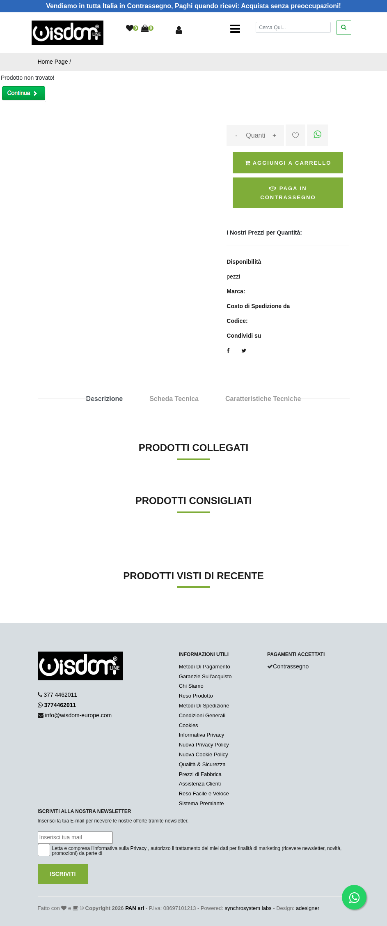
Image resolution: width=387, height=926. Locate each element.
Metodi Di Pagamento (204, 666)
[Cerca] (293, 27)
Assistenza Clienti (200, 784)
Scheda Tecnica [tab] (174, 398)
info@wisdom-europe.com (78, 715)
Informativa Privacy (201, 735)
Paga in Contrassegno (288, 192)
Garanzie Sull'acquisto (205, 676)
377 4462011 (60, 694)
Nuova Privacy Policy (204, 745)
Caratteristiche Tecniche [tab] (263, 398)
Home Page (53, 61)
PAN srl (134, 908)
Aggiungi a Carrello (288, 163)
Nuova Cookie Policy (203, 754)
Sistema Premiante (201, 803)
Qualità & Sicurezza (202, 764)
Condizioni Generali (202, 715)
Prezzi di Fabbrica (200, 774)
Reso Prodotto (196, 696)
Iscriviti (63, 874)
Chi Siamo (191, 686)
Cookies (188, 725)
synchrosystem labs (247, 908)
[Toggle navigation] (235, 29)
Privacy (139, 848)
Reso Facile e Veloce (204, 793)
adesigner (307, 908)
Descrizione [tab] (104, 398)
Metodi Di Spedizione (204, 706)
